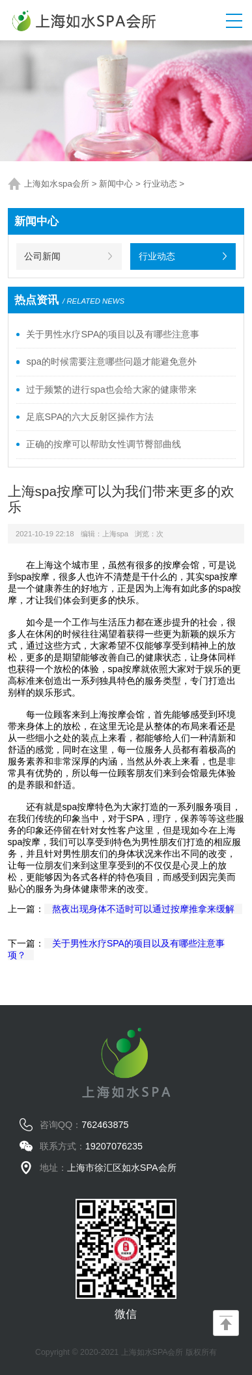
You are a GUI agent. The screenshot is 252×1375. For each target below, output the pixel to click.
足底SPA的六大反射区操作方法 (90, 417)
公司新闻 (42, 256)
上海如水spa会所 (56, 184)
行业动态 (160, 184)
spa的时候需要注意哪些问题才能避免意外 (111, 361)
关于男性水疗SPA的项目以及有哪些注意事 (112, 334)
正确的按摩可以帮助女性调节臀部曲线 (103, 444)
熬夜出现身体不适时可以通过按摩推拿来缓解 (143, 909)
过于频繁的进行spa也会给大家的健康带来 (111, 389)
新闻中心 (116, 184)
